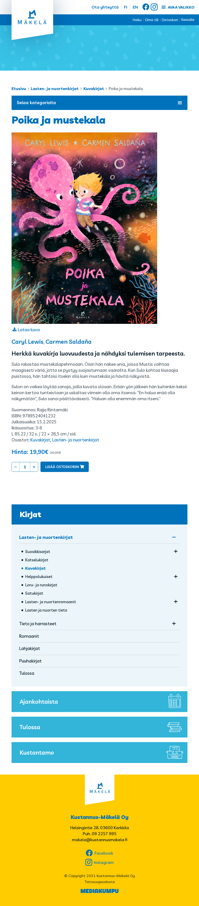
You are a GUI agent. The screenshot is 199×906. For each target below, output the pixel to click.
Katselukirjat (36, 559)
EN (135, 7)
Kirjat (30, 514)
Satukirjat (34, 593)
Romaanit (29, 636)
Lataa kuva (29, 329)
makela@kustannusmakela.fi (99, 839)
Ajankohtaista (102, 701)
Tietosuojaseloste (99, 881)
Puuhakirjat (30, 661)
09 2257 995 (104, 833)
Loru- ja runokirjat (41, 584)
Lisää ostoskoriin (62, 467)
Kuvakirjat (93, 88)
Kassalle (187, 19)
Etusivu (19, 88)
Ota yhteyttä (105, 7)
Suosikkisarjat (37, 551)
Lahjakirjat (29, 648)
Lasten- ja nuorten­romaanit (50, 601)
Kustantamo (102, 752)
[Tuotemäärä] (24, 467)
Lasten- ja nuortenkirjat (55, 88)
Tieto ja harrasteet (37, 623)
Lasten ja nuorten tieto (46, 610)
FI (125, 7)
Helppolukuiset (38, 576)
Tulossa (26, 673)
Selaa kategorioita (99, 102)
